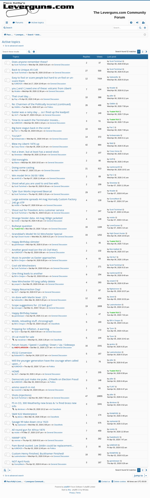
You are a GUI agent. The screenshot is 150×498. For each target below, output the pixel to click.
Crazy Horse (19, 147)
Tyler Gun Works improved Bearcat (32, 191)
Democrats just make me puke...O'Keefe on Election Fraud (45, 379)
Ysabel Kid (114, 112)
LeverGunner (115, 225)
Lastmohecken (115, 305)
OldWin (17, 107)
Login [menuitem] (138, 23)
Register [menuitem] (144, 23)
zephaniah (22, 425)
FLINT (112, 387)
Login (19, 28)
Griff (111, 159)
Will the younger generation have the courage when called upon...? (45, 362)
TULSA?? (16, 135)
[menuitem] (131, 22)
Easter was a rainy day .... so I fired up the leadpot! (40, 112)
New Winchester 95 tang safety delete (33, 281)
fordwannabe (19, 139)
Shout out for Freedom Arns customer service (38, 210)
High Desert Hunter (22, 237)
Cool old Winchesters (24, 265)
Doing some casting (23, 167)
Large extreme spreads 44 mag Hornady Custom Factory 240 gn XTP (44, 201)
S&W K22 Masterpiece (24, 413)
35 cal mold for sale (23, 336)
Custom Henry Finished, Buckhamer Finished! (38, 453)
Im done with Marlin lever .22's (29, 297)
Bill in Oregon (19, 260)
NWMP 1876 (19, 437)
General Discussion (62, 65)
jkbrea (20, 417)
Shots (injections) (21, 395)
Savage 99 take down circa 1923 (30, 421)
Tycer (16, 332)
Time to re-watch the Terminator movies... (36, 120)
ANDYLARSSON (21, 348)
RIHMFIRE (114, 413)
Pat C (16, 131)
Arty (69, 490)
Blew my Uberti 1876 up (25, 143)
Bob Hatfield (114, 249)
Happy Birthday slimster (25, 241)
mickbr (17, 205)
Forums (52, 22)
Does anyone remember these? (30, 61)
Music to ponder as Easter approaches (34, 257)
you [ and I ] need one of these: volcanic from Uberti (41, 88)
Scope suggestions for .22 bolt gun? (32, 305)
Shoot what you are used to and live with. (35, 183)
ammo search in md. (23, 387)
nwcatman (22, 340)
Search (9, 28)
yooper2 (17, 284)
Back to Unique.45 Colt (25, 69)
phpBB (66, 487)
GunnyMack (114, 199)
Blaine (16, 163)
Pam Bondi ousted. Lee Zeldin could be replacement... (42, 445)
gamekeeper (19, 245)
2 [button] (142, 51)
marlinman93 (115, 167)
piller (111, 96)
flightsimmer (114, 289)
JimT (16, 115)
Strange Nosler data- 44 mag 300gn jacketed (37, 218)
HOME (15, 371)
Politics (50, 107)
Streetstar (18, 155)
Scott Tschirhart (20, 65)
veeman (17, 440)
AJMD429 (18, 84)
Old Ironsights (20, 159)
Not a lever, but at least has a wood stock (35, 151)
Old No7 (113, 257)
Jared (112, 297)
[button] (146, 52)
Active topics (70, 22)
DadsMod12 (114, 437)
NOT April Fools (21, 461)
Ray (16, 99)
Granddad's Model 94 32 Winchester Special (37, 233)
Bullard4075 (19, 355)
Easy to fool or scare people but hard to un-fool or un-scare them (42, 79)
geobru (112, 344)
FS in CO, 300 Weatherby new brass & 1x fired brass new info (44, 404)
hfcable (17, 91)
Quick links (7, 23)
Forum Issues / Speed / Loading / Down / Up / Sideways (43, 344)
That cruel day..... (21, 96)
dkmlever (21, 409)
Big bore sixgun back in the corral (31, 128)
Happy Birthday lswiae (24, 313)
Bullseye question (22, 226)
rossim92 (18, 390)
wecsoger (18, 308)
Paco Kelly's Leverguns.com (26, 22)
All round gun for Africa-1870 (28, 429)
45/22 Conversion (22, 352)
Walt (111, 143)
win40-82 (18, 178)
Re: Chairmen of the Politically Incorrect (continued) (41, 104)
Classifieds (55, 324)
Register (30, 28)
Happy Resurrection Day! (26, 289)
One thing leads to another (27, 273)
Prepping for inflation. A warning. (31, 329)
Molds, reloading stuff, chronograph (32, 321)
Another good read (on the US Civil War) (34, 249)
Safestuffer (114, 77)
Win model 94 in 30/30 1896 (28, 175)
